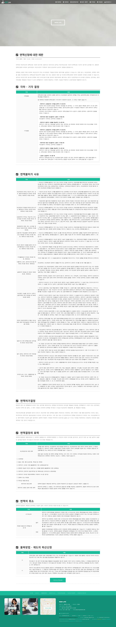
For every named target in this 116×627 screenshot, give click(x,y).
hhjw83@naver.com (65, 615)
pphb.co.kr (99, 619)
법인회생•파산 (74, 2)
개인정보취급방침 (61, 593)
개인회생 (58, 2)
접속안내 (108, 2)
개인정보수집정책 (71, 593)
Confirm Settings (71, 619)
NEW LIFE (58, 22)
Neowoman (109, 619)
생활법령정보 (44, 593)
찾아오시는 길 (52, 593)
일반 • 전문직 (84, 2)
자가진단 (92, 2)
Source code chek (85, 619)
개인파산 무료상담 (57, 580)
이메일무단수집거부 (81, 593)
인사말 (31, 593)
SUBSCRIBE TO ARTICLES (89, 617)
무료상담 (99, 2)
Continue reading (12, 608)
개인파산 (65, 2)
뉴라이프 (37, 593)
